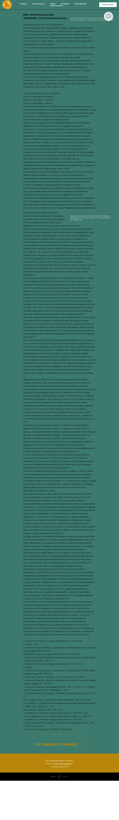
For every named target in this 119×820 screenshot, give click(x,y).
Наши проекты (81, 4)
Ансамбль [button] (65, 4)
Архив (52, 4)
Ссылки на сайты (56, 6)
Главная (23, 4)
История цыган (38, 4)
